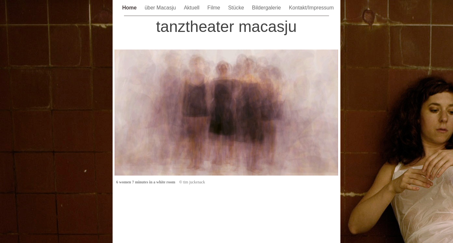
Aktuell (192, 7)
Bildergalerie (267, 7)
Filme (214, 7)
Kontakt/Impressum (311, 7)
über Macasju (160, 7)
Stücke (236, 7)
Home (130, 7)
